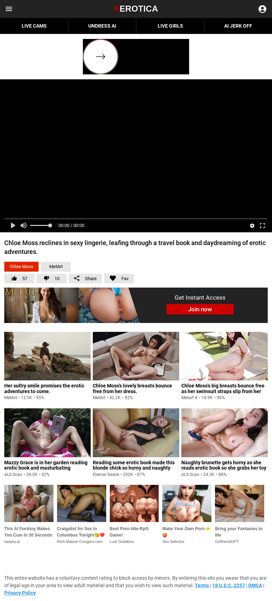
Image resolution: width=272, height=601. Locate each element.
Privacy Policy (20, 593)
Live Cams (34, 26)
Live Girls (170, 26)
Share (85, 278)
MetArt (56, 266)
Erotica (136, 8)
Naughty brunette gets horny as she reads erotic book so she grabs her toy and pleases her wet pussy (223, 468)
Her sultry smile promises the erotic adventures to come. (44, 388)
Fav (116, 277)
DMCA (255, 585)
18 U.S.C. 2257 (228, 585)
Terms (202, 585)
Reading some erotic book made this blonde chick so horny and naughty (134, 465)
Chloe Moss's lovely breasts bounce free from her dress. (132, 388)
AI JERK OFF (238, 26)
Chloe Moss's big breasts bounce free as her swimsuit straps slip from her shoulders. (223, 391)
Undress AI (102, 26)
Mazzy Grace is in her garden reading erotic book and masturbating (45, 465)
